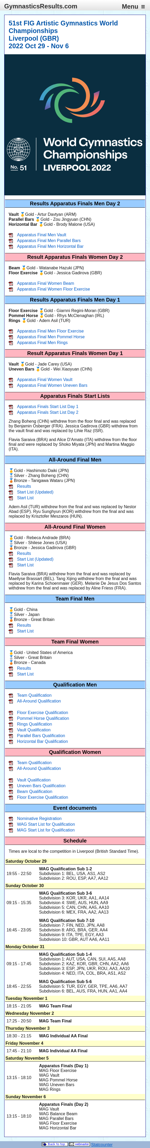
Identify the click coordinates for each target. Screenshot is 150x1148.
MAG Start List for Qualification (46, 830)
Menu (133, 6)
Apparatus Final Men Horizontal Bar (50, 246)
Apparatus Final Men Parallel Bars (49, 240)
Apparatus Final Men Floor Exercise (50, 331)
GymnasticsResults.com (40, 6)
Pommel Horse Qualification (43, 718)
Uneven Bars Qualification (41, 786)
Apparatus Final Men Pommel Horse (51, 337)
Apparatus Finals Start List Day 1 (47, 406)
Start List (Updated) (35, 492)
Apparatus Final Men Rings (42, 342)
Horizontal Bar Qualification (42, 741)
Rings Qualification (34, 724)
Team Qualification (34, 695)
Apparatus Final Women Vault (44, 379)
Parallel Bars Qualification (41, 735)
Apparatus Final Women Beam (45, 283)
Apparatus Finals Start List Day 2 (47, 412)
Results (24, 486)
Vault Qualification (34, 730)
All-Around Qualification (39, 701)
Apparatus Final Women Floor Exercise (53, 289)
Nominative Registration (39, 818)
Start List (25, 498)
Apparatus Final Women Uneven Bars (52, 385)
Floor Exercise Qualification (42, 712)
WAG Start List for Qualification (46, 824)
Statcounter (102, 1144)
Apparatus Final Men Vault (41, 235)
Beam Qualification (34, 791)
